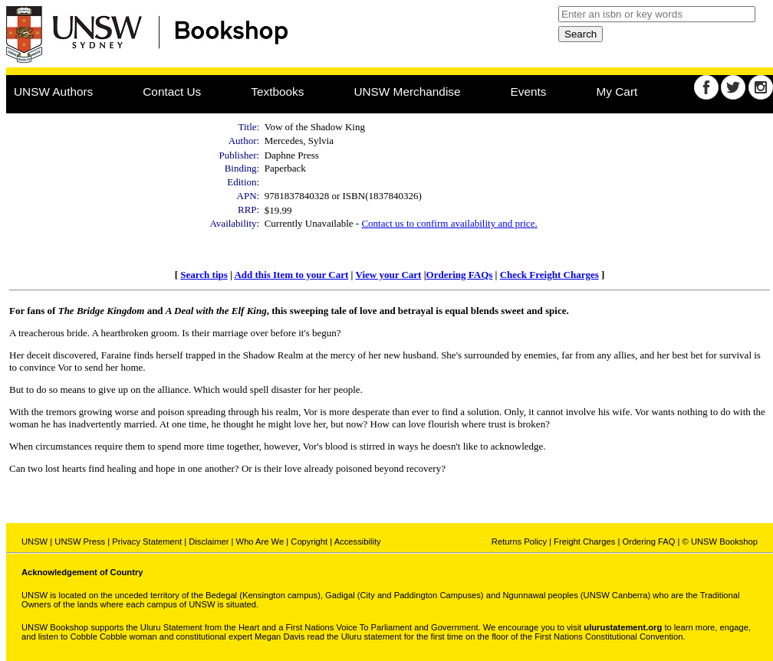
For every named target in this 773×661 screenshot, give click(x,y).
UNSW (34, 541)
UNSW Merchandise (407, 91)
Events (529, 91)
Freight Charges (584, 541)
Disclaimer (209, 541)
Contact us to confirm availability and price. (449, 223)
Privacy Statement (147, 541)
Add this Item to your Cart (291, 274)
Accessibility (357, 541)
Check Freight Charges (549, 274)
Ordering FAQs (459, 274)
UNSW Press (79, 541)
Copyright (309, 541)
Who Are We (260, 541)
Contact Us (172, 91)
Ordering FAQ (648, 541)
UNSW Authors (53, 91)
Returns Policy (519, 541)
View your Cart (388, 274)
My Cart (617, 91)
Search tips (204, 274)
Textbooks (277, 91)
